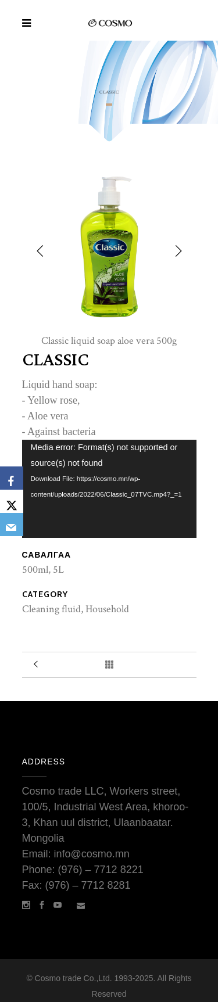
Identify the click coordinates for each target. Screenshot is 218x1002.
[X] (11, 501)
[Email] (11, 524)
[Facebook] (11, 478)
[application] (109, 489)
